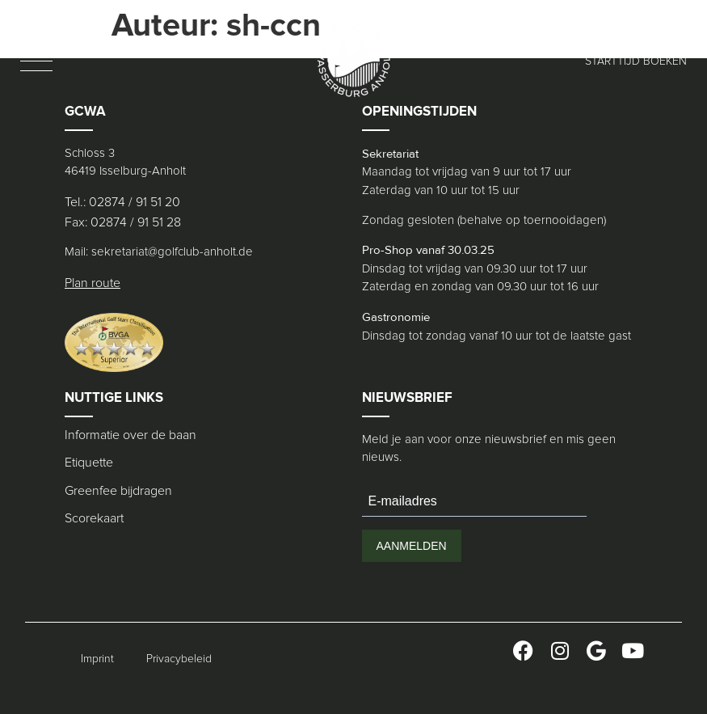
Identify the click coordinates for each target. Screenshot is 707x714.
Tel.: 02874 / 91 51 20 (122, 202)
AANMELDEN (412, 545)
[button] (36, 60)
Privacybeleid (179, 659)
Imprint (97, 659)
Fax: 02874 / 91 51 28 (123, 222)
